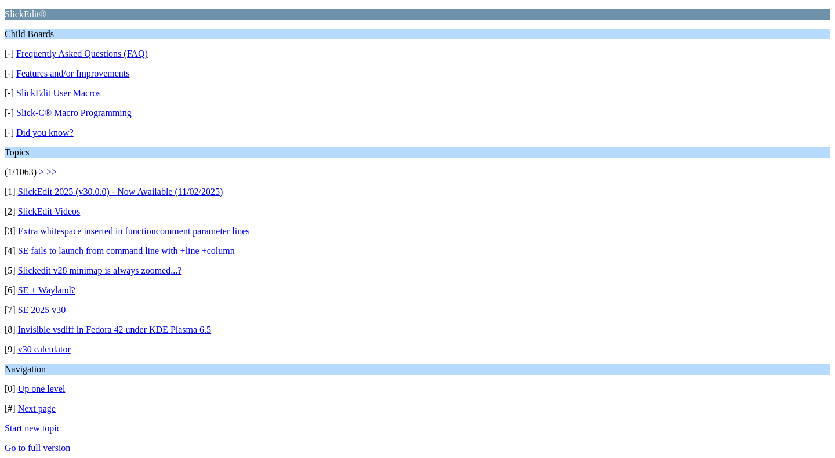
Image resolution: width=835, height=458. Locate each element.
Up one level (42, 389)
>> (51, 172)
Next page (37, 408)
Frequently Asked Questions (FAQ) (82, 54)
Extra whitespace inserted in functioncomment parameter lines (134, 231)
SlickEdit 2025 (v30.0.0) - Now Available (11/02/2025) (120, 192)
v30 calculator (44, 349)
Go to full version (37, 448)
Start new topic (33, 428)
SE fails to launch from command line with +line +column (126, 251)
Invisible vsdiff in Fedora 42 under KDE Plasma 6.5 (114, 330)
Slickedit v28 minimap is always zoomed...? (100, 270)
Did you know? (45, 132)
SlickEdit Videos (49, 211)
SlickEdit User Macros (58, 93)
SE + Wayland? (46, 290)
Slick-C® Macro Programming (74, 113)
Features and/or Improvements (73, 73)
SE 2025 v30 (42, 310)
